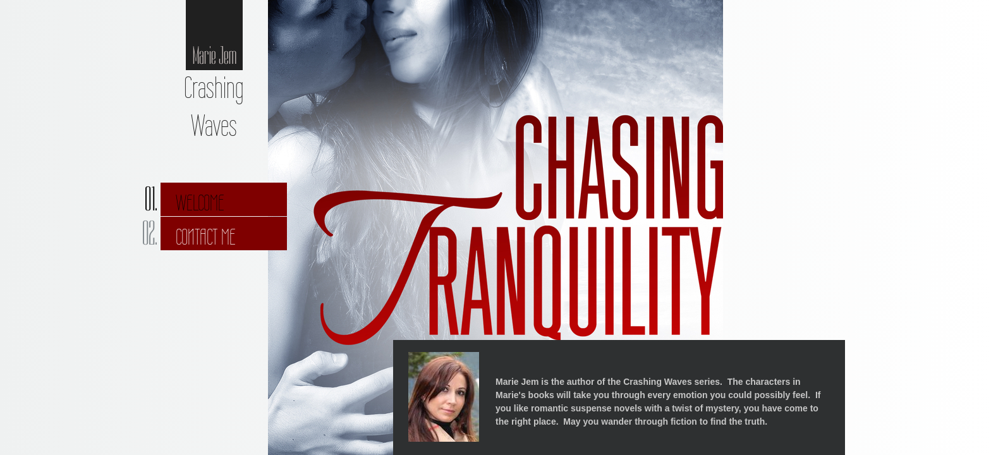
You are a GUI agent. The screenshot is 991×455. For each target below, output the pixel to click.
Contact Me (206, 237)
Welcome (200, 202)
